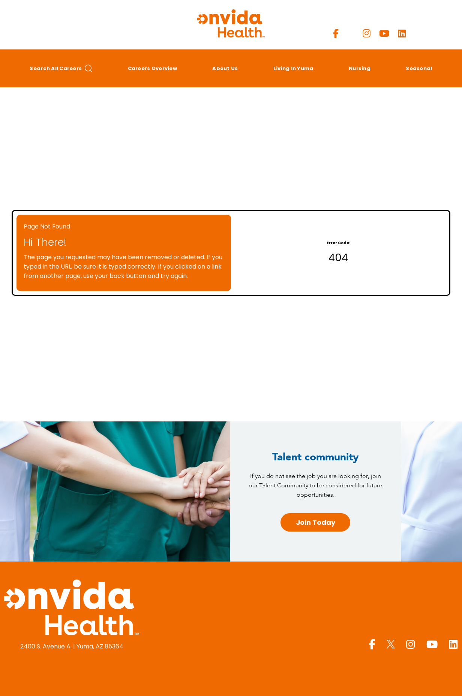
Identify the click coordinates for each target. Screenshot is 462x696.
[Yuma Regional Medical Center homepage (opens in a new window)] (71, 609)
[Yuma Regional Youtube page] (384, 33)
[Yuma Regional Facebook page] (336, 33)
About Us (225, 68)
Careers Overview (152, 68)
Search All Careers (61, 68)
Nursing (359, 68)
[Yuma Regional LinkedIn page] (402, 33)
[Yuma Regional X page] (350, 33)
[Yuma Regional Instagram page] (366, 33)
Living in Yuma (293, 68)
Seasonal (419, 68)
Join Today (315, 522)
